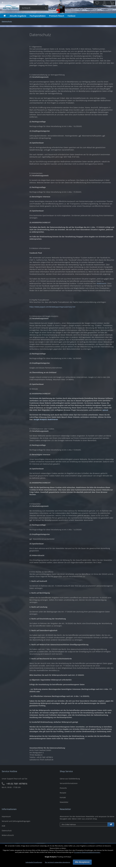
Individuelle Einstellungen (34, 862)
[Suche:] (34, 8)
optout (105, 410)
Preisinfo (63, 788)
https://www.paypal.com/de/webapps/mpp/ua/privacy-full (52, 307)
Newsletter (64, 802)
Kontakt (63, 797)
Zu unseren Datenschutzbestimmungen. (87, 852)
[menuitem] (33, 8)
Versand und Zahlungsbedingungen (16, 821)
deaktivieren (101, 283)
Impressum (6, 816)
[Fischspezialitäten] (37, 15)
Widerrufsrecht (8, 835)
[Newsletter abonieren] (84, 824)
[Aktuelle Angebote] (18, 15)
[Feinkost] (71, 15)
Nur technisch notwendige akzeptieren (57, 862)
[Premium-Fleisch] (56, 15)
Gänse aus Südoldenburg (70, 779)
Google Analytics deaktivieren (46, 419)
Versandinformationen (69, 783)
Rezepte (63, 793)
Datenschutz (7, 830)
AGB (3, 826)
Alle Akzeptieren (82, 862)
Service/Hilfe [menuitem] (7, 2)
